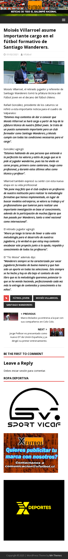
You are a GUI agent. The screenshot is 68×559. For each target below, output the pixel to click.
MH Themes (56, 555)
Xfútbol (27, 54)
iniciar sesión (19, 370)
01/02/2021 (12, 54)
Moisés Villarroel (47, 298)
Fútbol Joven (21, 298)
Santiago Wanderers (19, 304)
